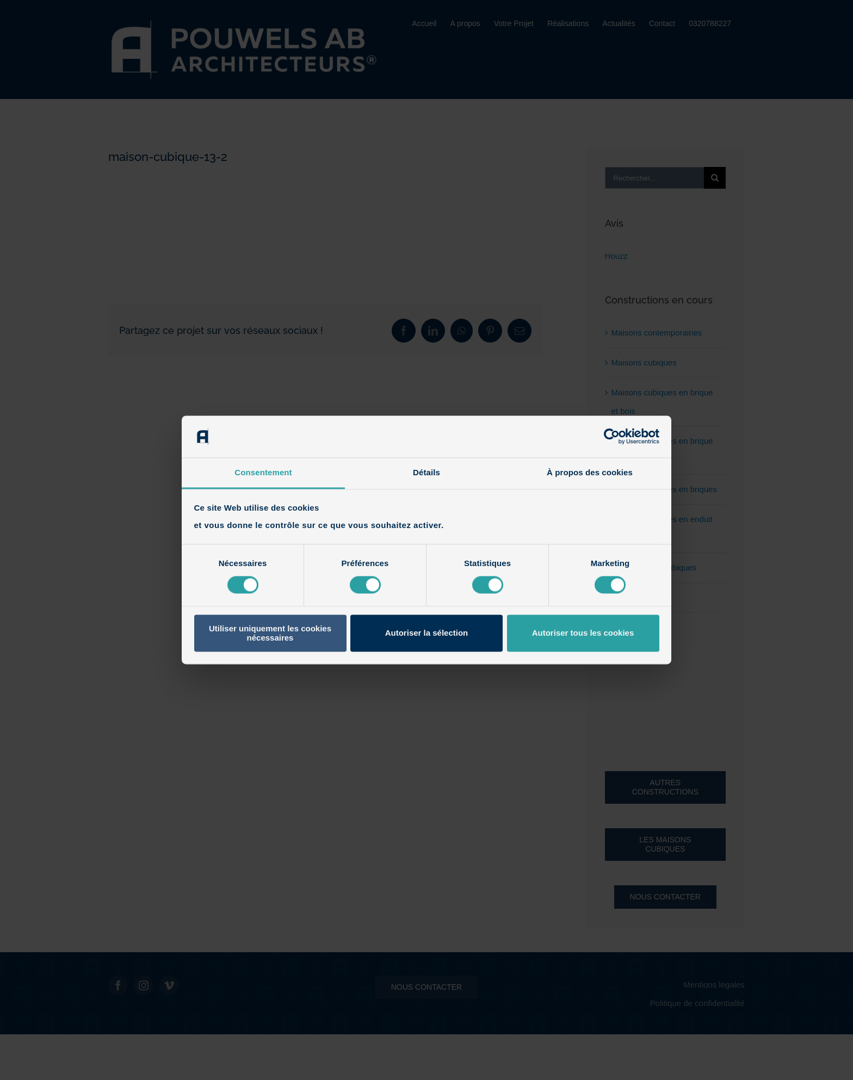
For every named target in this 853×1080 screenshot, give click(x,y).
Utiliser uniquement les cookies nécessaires (270, 633)
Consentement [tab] (263, 472)
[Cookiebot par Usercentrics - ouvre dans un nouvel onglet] (611, 437)
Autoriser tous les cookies (583, 633)
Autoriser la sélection (426, 633)
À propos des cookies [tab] (590, 472)
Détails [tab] (426, 472)
